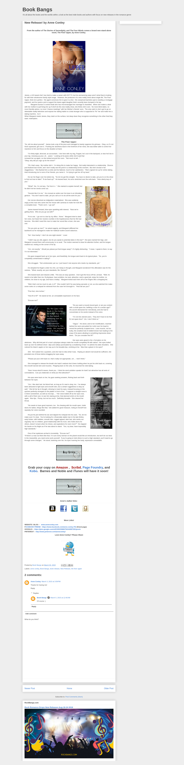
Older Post (108, 688)
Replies (36, 593)
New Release (65, 569)
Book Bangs (37, 9)
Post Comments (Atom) (74, 697)
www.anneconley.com (49, 525)
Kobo (33, 471)
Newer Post (30, 688)
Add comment (31, 614)
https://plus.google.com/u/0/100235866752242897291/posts (57, 529)
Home (69, 688)
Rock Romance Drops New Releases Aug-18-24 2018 (49, 707)
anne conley (34, 569)
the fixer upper (76, 569)
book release (54, 569)
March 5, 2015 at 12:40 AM (60, 598)
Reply (33, 588)
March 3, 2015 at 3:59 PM (51, 581)
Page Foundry (93, 467)
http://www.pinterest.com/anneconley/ (51, 532)
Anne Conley (36, 581)
